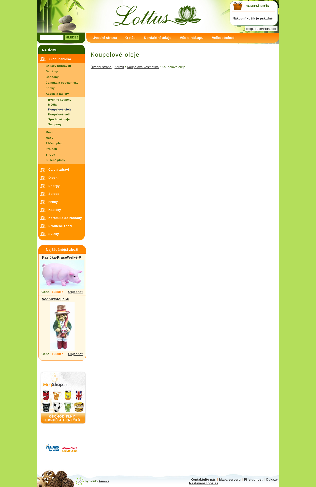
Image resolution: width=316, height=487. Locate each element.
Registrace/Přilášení (261, 29)
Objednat (75, 292)
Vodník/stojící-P (55, 299)
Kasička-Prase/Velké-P (61, 257)
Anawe (104, 481)
